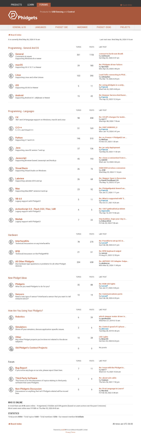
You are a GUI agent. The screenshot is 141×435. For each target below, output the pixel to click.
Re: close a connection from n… (113, 158)
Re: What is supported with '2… (112, 198)
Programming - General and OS (23, 47)
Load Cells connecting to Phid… (112, 75)
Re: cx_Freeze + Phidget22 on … (113, 137)
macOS (19, 65)
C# (16, 117)
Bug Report (21, 368)
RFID (17, 251)
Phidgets (20, 284)
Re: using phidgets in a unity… (112, 85)
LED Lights (103, 337)
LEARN (30, 4)
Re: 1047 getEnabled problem (112, 209)
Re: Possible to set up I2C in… (112, 241)
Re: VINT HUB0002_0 (108, 127)
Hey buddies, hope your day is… (113, 219)
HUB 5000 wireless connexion (112, 168)
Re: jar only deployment (109, 148)
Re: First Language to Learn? (111, 389)
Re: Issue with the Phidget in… (112, 368)
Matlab (18, 219)
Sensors (19, 294)
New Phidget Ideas (17, 277)
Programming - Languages (21, 111)
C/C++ (18, 127)
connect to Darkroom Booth (111, 54)
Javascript (20, 158)
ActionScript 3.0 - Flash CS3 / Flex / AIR (35, 209)
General (19, 54)
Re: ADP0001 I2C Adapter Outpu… (113, 261)
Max (17, 188)
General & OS (19, 27)
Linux (18, 75)
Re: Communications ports (110, 294)
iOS (17, 85)
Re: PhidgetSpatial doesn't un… (112, 188)
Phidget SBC (61, 27)
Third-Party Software (26, 378)
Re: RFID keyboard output (110, 251)
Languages (40, 27)
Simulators (21, 327)
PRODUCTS (16, 4)
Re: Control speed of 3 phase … (112, 327)
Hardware (82, 27)
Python (19, 137)
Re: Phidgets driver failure (110, 65)
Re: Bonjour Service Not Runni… (113, 95)
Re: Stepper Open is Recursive (112, 178)
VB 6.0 (18, 198)
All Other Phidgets (24, 261)
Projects (125, 27)
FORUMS (43, 4)
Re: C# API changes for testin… (112, 117)
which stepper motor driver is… (112, 316)
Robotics (20, 316)
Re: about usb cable (107, 378)
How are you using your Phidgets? (25, 310)
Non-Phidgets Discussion (28, 389)
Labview (19, 178)
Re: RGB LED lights (107, 284)
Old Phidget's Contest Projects (31, 347)
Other (18, 337)
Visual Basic (21, 168)
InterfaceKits (22, 241)
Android (19, 95)
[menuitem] (68, 432)
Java (17, 148)
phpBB (63, 430)
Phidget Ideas (104, 27)
